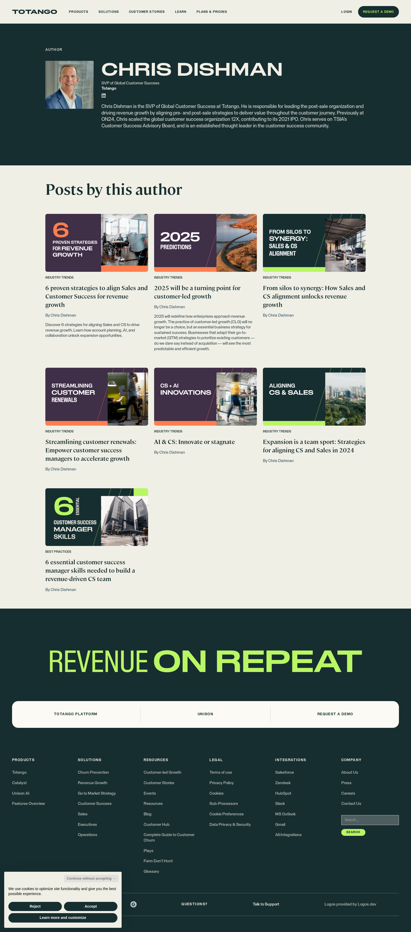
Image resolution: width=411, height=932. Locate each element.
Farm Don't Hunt (158, 861)
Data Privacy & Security (230, 825)
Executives (87, 825)
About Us (349, 772)
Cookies (216, 793)
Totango (19, 772)
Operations (87, 835)
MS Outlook (285, 814)
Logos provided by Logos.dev (350, 904)
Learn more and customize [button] (63, 917)
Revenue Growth (92, 783)
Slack (280, 804)
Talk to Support (266, 904)
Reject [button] (35, 906)
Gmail (280, 825)
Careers (348, 793)
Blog (148, 814)
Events (150, 793)
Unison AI (20, 793)
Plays (148, 851)
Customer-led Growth (162, 772)
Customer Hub (157, 825)
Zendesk (283, 783)
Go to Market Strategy (97, 793)
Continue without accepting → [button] (91, 878)
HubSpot (283, 793)
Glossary (151, 872)
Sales (83, 814)
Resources (153, 804)
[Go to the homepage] (34, 11)
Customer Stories (159, 783)
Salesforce (284, 772)
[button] (79, 12)
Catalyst (19, 783)
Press (346, 783)
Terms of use (220, 772)
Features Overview (28, 804)
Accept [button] (91, 906)
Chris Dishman (116, 106)
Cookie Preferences (226, 814)
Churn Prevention (93, 772)
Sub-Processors (223, 804)
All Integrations (288, 835)
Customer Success (95, 804)
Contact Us (351, 804)
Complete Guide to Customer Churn (169, 837)
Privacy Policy (221, 783)
